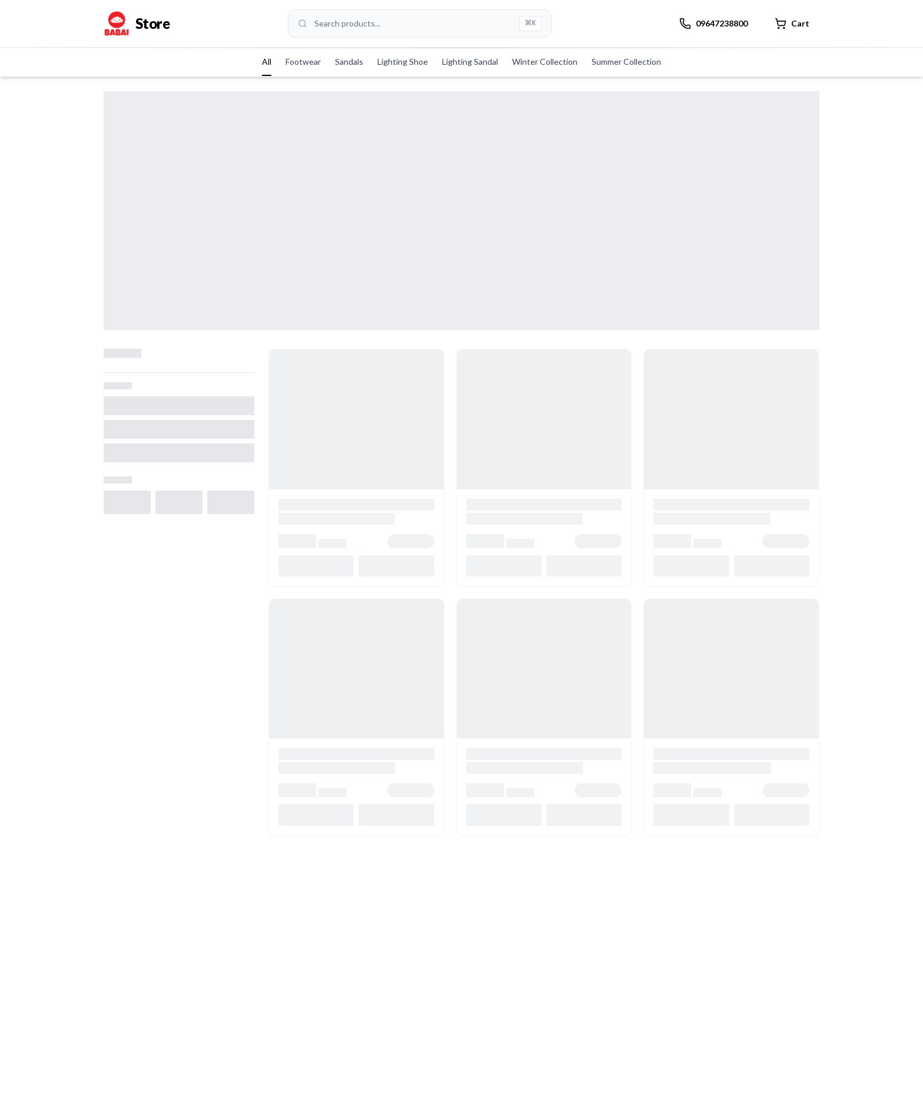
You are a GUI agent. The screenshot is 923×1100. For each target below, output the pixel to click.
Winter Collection (544, 62)
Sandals (349, 62)
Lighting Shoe (402, 62)
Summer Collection (626, 62)
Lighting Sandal (470, 62)
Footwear (303, 62)
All (266, 62)
